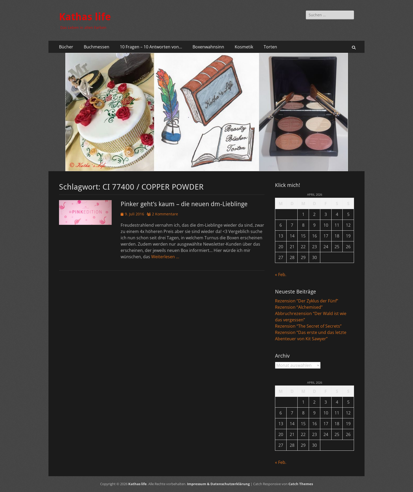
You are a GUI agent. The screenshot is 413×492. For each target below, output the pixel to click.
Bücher (66, 47)
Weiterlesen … (165, 257)
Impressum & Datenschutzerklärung (218, 483)
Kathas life (85, 17)
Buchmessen (96, 47)
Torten (270, 47)
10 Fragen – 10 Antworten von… (151, 47)
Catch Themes (300, 483)
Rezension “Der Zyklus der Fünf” (306, 301)
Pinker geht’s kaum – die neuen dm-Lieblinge (184, 204)
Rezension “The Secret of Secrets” (308, 326)
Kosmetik (244, 47)
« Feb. (280, 274)
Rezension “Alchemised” (299, 307)
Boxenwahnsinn (208, 47)
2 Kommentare (165, 213)
